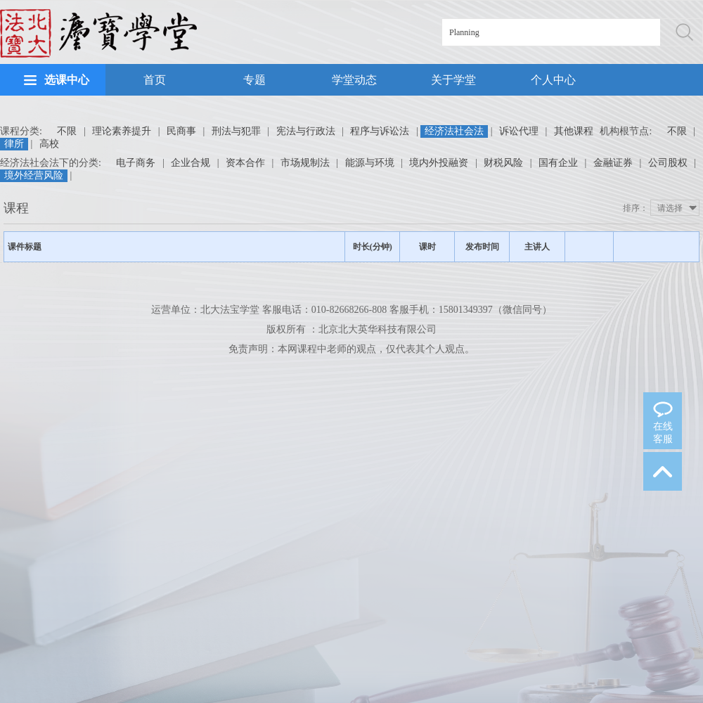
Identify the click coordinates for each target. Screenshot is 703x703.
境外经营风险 (33, 175)
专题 (254, 80)
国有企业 (558, 162)
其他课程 (573, 131)
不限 (67, 131)
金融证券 (613, 162)
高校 (49, 143)
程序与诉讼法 (379, 131)
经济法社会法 (454, 131)
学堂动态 (354, 80)
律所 (14, 143)
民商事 (181, 131)
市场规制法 (305, 162)
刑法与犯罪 (236, 131)
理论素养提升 (121, 131)
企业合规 (190, 162)
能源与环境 (369, 162)
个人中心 (553, 80)
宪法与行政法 (305, 131)
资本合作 (245, 162)
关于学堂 (453, 80)
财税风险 (503, 162)
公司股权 (668, 162)
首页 (154, 80)
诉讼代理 (518, 131)
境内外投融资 (438, 162)
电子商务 (135, 162)
